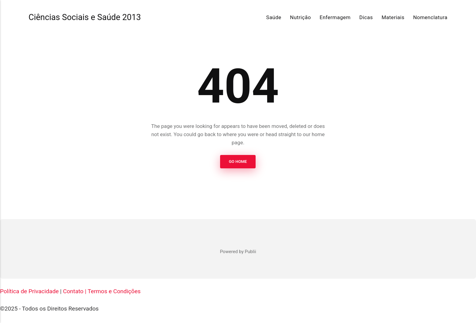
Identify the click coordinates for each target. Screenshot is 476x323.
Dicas (366, 17)
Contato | (74, 291)
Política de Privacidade (29, 291)
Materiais (393, 17)
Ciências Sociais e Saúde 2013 (85, 17)
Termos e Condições (114, 291)
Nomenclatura (430, 17)
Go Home (238, 161)
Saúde (273, 17)
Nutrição (300, 17)
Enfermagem (335, 17)
